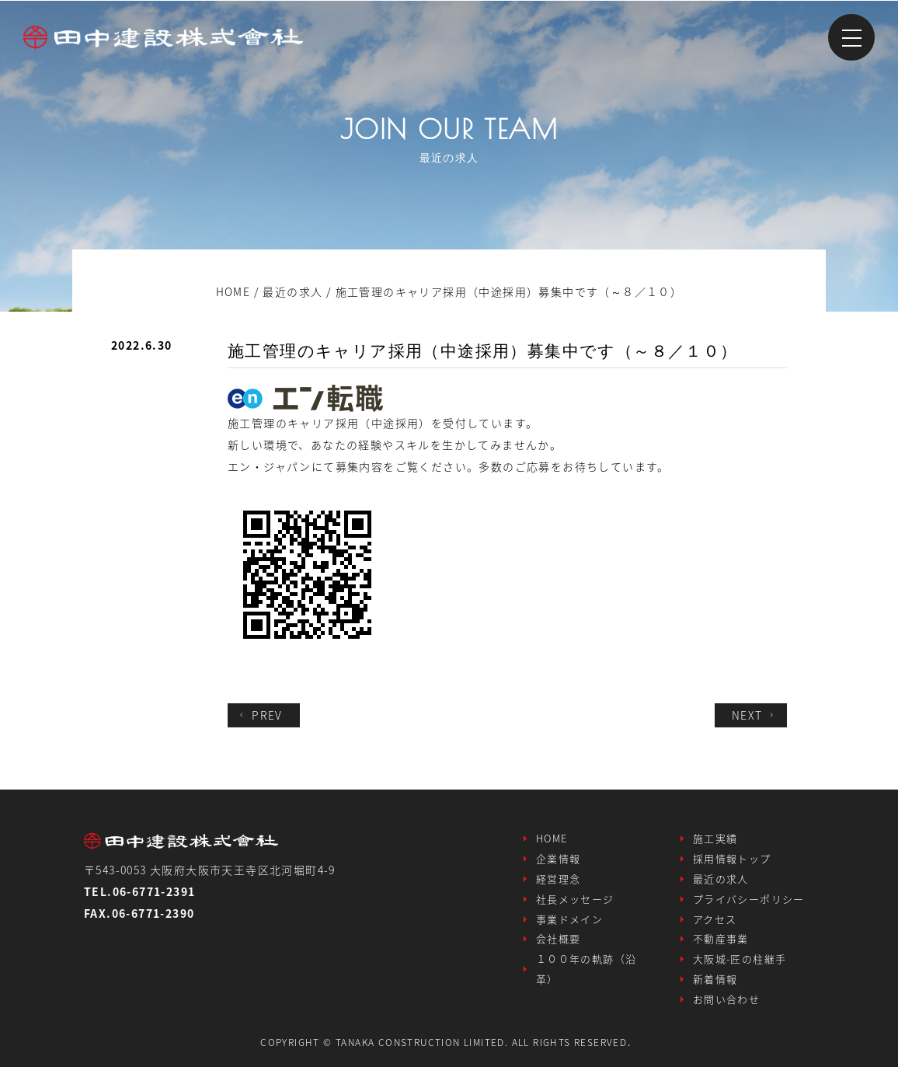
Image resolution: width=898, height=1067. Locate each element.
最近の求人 (721, 877)
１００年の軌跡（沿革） (586, 968)
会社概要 (558, 938)
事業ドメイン (569, 918)
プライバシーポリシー (749, 898)
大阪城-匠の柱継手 (740, 958)
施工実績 (715, 837)
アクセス (715, 918)
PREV (259, 714)
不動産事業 (721, 938)
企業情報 (558, 857)
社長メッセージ (575, 898)
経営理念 (558, 877)
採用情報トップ (732, 857)
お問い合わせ (726, 999)
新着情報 (715, 978)
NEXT (755, 714)
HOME (552, 837)
